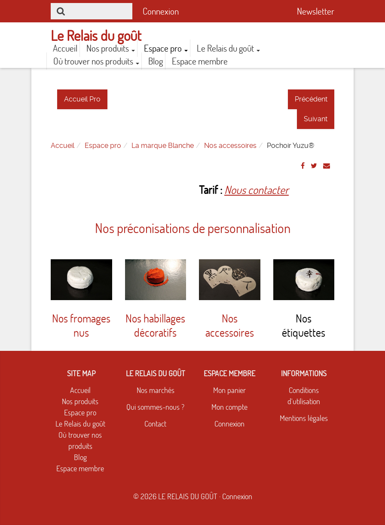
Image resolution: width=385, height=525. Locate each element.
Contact (155, 424)
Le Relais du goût (228, 48)
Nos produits (110, 48)
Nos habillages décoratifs (155, 325)
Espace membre (200, 61)
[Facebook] (303, 166)
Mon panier (229, 390)
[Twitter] (314, 166)
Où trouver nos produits (96, 61)
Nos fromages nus (81, 325)
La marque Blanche (162, 145)
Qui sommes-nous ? (155, 407)
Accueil (65, 48)
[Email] (326, 166)
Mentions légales (304, 418)
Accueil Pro (82, 99)
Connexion (161, 11)
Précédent (311, 99)
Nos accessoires (230, 145)
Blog (155, 61)
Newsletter (315, 11)
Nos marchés (155, 390)
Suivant (315, 119)
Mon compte (229, 407)
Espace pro (166, 48)
